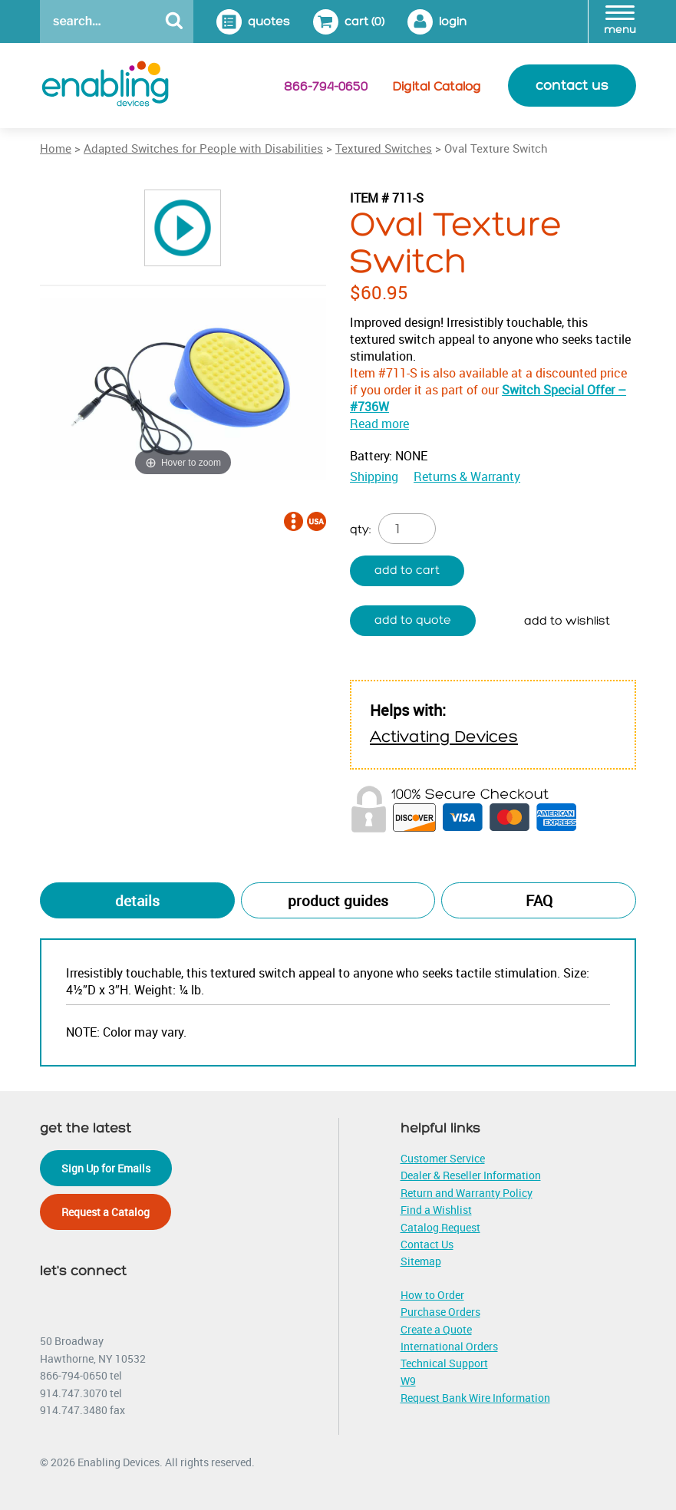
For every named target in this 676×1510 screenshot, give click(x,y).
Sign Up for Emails (105, 1168)
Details (137, 901)
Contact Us (427, 1244)
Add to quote (412, 620)
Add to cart (407, 570)
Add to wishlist (567, 621)
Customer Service (443, 1158)
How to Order (432, 1294)
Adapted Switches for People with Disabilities (203, 148)
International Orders (449, 1346)
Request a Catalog (105, 1212)
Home (55, 148)
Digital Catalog (437, 87)
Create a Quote (436, 1329)
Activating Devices (444, 737)
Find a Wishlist (436, 1209)
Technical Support (444, 1363)
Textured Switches (383, 148)
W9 (408, 1380)
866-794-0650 (326, 87)
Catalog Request (440, 1227)
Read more (379, 423)
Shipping (374, 476)
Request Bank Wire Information (475, 1397)
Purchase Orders (440, 1311)
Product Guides (338, 901)
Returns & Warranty (467, 476)
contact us (572, 85)
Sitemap (421, 1261)
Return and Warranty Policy (467, 1192)
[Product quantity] (407, 528)
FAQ (539, 901)
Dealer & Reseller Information (471, 1175)
